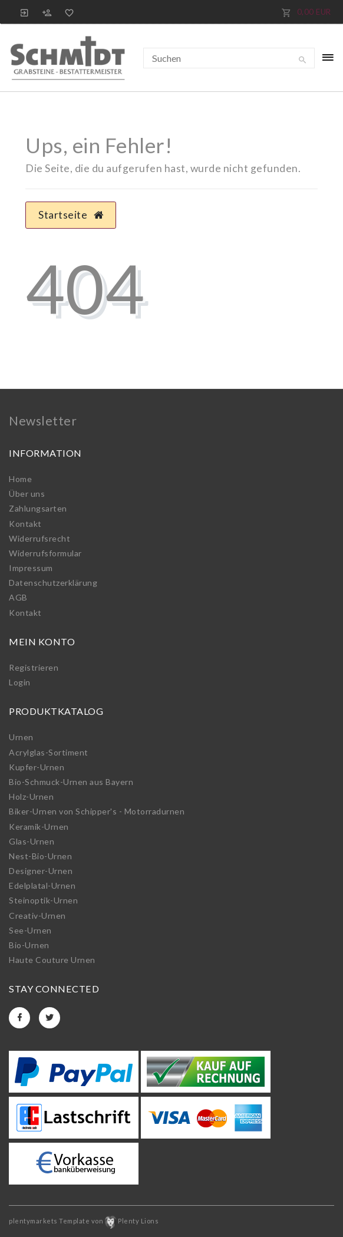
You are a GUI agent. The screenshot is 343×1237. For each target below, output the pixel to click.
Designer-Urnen (40, 871)
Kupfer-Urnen (36, 767)
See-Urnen (30, 930)
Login (20, 682)
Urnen (21, 737)
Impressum (31, 568)
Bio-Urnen (29, 945)
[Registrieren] (47, 12)
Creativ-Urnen (37, 916)
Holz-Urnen (31, 796)
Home (20, 479)
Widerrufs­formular (45, 553)
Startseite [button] (70, 215)
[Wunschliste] (67, 12)
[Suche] (303, 60)
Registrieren (33, 667)
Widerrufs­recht (39, 538)
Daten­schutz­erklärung (53, 583)
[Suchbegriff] (229, 58)
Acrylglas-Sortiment (48, 752)
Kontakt (25, 524)
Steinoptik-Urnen (43, 900)
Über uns (27, 494)
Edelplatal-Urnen (42, 885)
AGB (18, 597)
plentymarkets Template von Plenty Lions (84, 1221)
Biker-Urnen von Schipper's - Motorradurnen (96, 811)
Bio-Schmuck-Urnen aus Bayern (71, 782)
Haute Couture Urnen (52, 960)
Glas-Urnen (31, 841)
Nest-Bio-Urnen (40, 856)
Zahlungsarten (38, 508)
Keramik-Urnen (39, 827)
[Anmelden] (25, 12)
